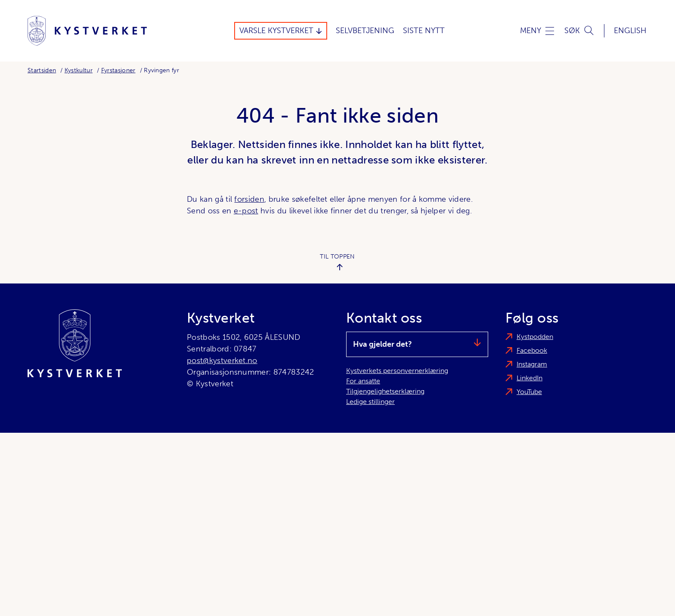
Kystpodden (535, 337)
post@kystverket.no (222, 360)
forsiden (249, 199)
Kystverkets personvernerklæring (397, 371)
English (630, 30)
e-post (246, 211)
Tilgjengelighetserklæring (385, 391)
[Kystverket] (87, 31)
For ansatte (363, 381)
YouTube (529, 392)
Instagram (532, 364)
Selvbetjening (365, 30)
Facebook (532, 350)
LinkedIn (529, 378)
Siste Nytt (424, 30)
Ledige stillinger (370, 401)
